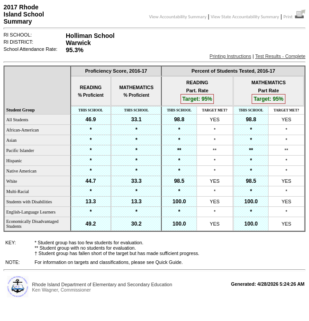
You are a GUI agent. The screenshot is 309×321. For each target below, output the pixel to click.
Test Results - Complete (280, 56)
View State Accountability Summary (245, 17)
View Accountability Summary (177, 17)
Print (294, 17)
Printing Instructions (230, 56)
